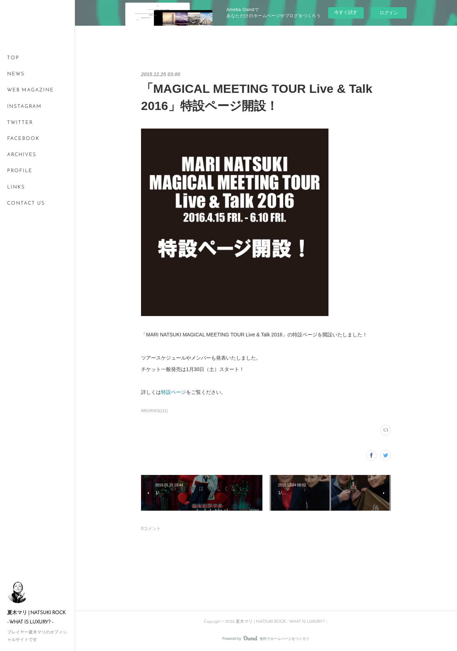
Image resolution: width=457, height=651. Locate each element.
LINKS (16, 187)
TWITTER (20, 122)
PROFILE (19, 171)
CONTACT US (26, 203)
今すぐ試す (345, 12)
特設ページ (173, 392)
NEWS (16, 74)
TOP (13, 58)
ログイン (389, 12)
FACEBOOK (23, 138)
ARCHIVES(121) (154, 411)
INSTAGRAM (24, 106)
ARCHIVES (21, 154)
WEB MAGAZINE (30, 90)
